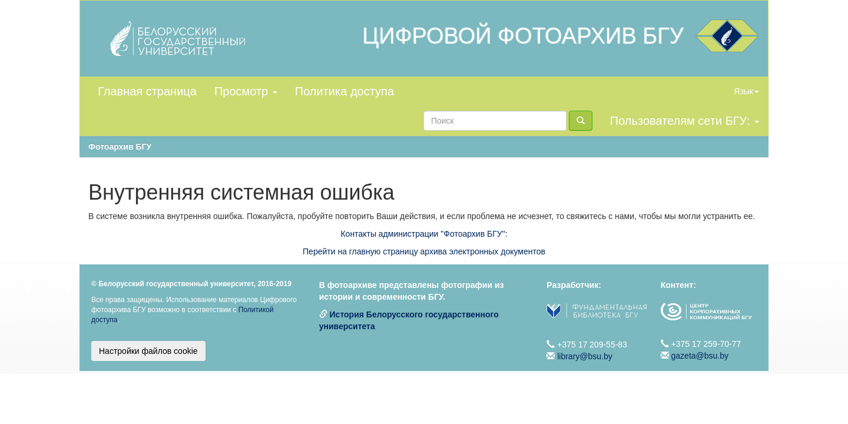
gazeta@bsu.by (700, 355)
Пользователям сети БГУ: (684, 120)
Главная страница (147, 91)
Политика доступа (344, 91)
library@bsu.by (584, 356)
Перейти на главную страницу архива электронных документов (424, 251)
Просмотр (245, 91)
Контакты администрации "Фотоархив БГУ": (423, 233)
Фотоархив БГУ (119, 146)
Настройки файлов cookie (148, 351)
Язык (746, 91)
